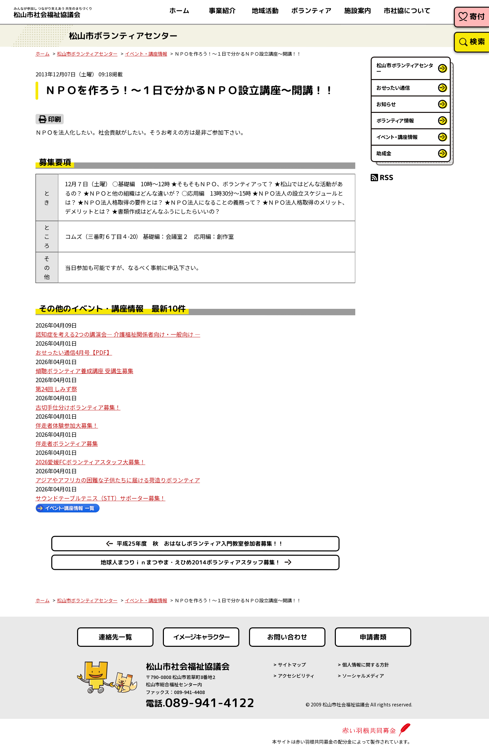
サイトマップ (292, 664)
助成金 (383, 153)
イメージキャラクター (201, 637)
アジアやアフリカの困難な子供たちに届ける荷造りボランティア (118, 480)
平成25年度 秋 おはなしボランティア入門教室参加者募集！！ (199, 543)
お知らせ (385, 104)
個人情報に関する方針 (365, 664)
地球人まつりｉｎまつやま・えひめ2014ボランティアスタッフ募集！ (191, 562)
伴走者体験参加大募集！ (67, 425)
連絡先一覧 (115, 637)
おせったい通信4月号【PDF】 (74, 352)
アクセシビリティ (296, 675)
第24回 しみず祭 (56, 389)
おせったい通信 (393, 87)
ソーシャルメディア (363, 675)
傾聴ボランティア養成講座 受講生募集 (84, 370)
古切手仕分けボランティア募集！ (78, 407)
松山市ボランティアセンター (87, 53)
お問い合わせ (287, 637)
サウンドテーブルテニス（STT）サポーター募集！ (101, 498)
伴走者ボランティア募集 (67, 443)
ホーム (43, 53)
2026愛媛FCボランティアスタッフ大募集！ (90, 462)
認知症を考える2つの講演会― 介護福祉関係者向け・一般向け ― (118, 334)
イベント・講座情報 (146, 53)
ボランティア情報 (395, 120)
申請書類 (373, 637)
